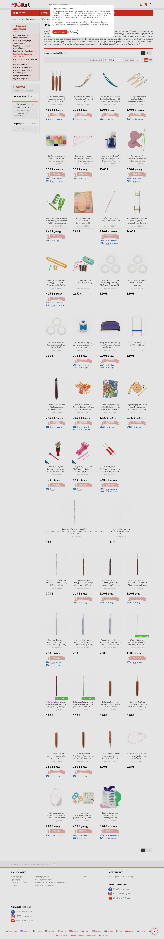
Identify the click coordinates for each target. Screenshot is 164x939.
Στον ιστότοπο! (60, 32)
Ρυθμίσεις (73, 32)
